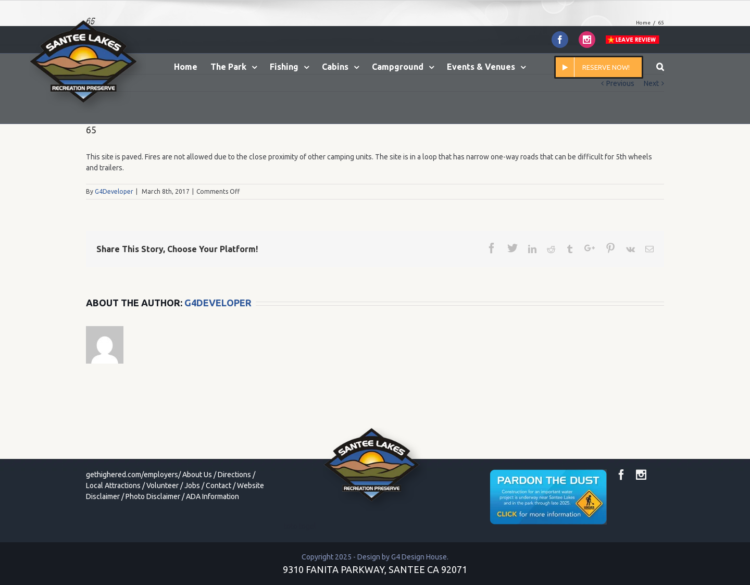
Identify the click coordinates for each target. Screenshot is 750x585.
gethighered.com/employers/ (133, 474)
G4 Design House (419, 557)
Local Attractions (113, 485)
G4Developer (114, 191)
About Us (197, 474)
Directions (234, 474)
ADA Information (212, 496)
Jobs (192, 485)
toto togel (300, 526)
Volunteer (162, 485)
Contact (218, 485)
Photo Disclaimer (153, 496)
